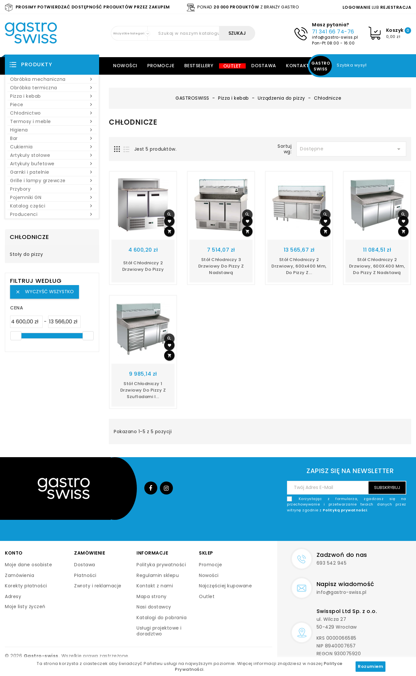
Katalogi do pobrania (161, 617)
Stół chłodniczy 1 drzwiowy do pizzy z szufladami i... (143, 390)
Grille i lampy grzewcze (52, 180)
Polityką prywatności (345, 510)
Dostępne (351, 149)
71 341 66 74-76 (333, 31)
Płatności (85, 575)
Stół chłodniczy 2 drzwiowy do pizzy (143, 266)
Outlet (232, 66)
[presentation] (356, 528)
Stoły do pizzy (26, 254)
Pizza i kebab (52, 96)
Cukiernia (52, 147)
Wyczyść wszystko (44, 291)
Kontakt (297, 65)
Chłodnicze (29, 237)
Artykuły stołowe (52, 155)
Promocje (160, 65)
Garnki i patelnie (52, 172)
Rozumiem (370, 666)
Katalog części (52, 206)
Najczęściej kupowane (225, 585)
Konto (14, 553)
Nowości (125, 65)
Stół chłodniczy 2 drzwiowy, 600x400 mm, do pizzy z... (299, 266)
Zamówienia (19, 575)
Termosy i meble (52, 121)
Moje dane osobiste (28, 564)
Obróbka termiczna (52, 87)
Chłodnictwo (52, 113)
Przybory (52, 189)
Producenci (52, 214)
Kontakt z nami (154, 585)
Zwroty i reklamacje (98, 585)
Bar (52, 138)
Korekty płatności (26, 585)
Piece (52, 104)
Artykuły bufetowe (52, 163)
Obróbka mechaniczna (52, 79)
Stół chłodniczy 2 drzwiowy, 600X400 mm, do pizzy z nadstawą (377, 266)
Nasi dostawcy (153, 607)
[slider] (15, 335)
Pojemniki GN (52, 197)
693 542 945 (332, 563)
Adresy (13, 596)
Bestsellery (199, 65)
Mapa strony (151, 596)
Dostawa (263, 65)
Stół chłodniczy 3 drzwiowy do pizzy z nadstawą (221, 266)
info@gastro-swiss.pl (335, 37)
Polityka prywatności (161, 564)
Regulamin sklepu (157, 575)
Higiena (52, 130)
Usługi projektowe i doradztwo (159, 631)
